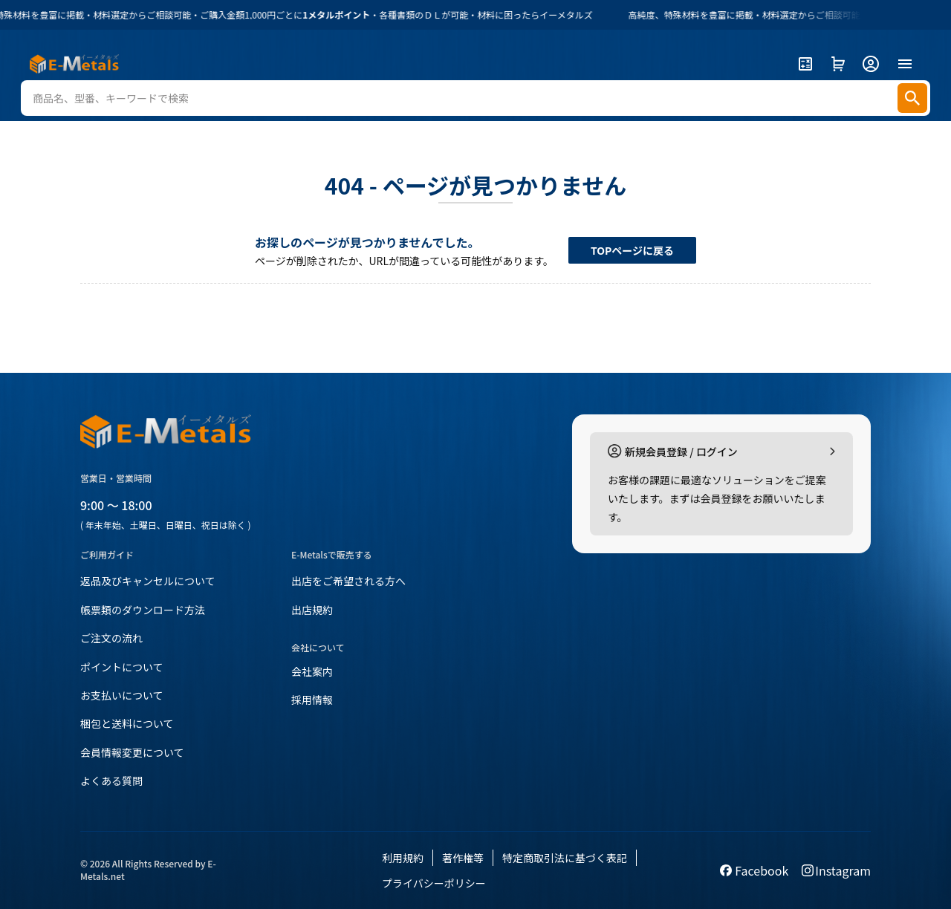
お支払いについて (121, 695)
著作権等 (463, 857)
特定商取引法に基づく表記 (564, 857)
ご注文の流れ (111, 638)
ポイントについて (121, 666)
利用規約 (402, 857)
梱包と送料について (127, 723)
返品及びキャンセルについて (147, 580)
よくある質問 (111, 780)
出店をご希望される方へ (348, 580)
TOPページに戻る (632, 250)
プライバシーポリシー (434, 883)
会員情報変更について (132, 752)
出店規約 (312, 609)
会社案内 (312, 671)
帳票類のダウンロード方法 (142, 609)
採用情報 (312, 699)
